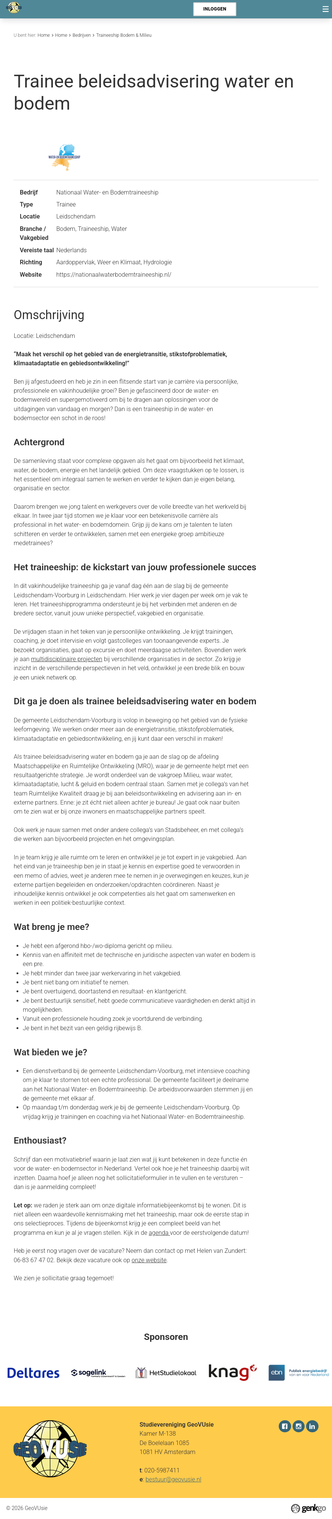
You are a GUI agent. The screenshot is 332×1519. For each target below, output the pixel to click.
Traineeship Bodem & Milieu (123, 35)
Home (44, 35)
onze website (149, 1260)
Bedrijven (82, 35)
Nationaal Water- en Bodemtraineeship (107, 192)
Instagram (299, 1426)
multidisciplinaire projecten (66, 659)
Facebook (285, 1426)
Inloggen (215, 9)
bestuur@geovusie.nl (173, 1479)
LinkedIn (312, 1426)
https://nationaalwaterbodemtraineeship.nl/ (113, 274)
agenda (159, 1232)
